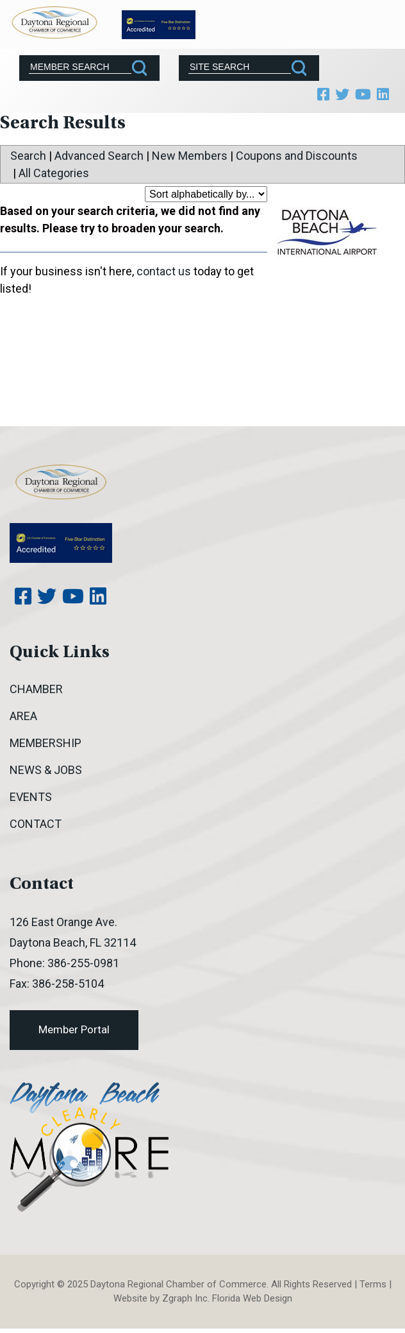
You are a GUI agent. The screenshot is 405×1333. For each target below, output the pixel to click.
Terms (373, 1284)
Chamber (36, 689)
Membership (45, 743)
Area (23, 716)
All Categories (54, 173)
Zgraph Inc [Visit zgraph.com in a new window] (185, 1298)
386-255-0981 (83, 963)
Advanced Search (99, 155)
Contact (36, 823)
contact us (163, 271)
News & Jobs (46, 770)
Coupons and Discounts (297, 155)
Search (28, 155)
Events (31, 797)
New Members (189, 155)
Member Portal (74, 1029)
